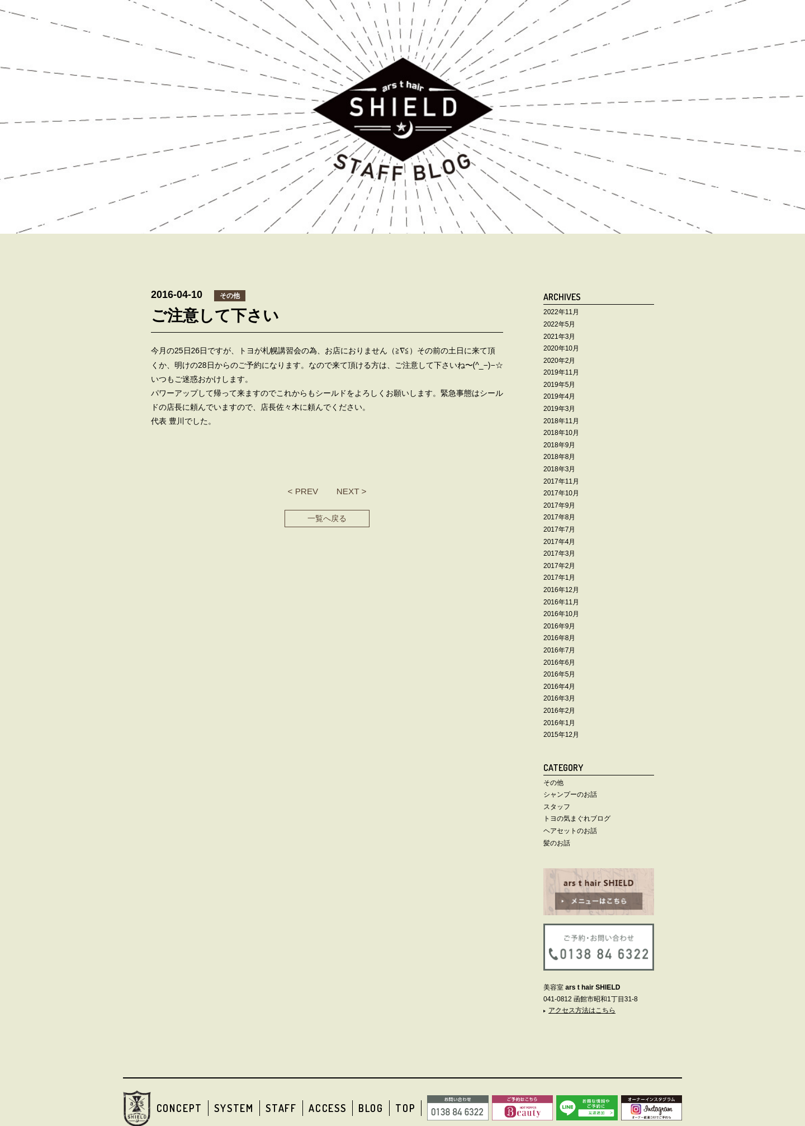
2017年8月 (559, 517)
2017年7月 (559, 529)
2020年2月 (559, 360)
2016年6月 (559, 662)
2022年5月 (559, 324)
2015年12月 (561, 734)
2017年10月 (561, 493)
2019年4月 (559, 396)
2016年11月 (561, 602)
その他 (553, 782)
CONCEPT (180, 1108)
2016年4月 (559, 686)
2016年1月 (559, 723)
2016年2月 (559, 710)
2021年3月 (559, 336)
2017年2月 (559, 565)
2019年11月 (561, 372)
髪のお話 (556, 843)
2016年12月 (561, 589)
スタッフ (556, 806)
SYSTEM (234, 1108)
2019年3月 (559, 408)
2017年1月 (559, 577)
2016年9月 (559, 626)
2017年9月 (559, 505)
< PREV (302, 491)
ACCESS (328, 1108)
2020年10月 (561, 348)
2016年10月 (561, 614)
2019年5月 (559, 384)
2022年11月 (561, 312)
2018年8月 (559, 456)
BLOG (370, 1108)
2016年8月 (559, 638)
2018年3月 (559, 469)
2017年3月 (559, 553)
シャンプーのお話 (570, 794)
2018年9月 (559, 445)
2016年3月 (559, 698)
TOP (405, 1108)
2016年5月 (559, 674)
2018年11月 (561, 421)
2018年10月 (561, 432)
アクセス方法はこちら (581, 1010)
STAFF (281, 1108)
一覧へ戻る (327, 518)
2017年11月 (561, 481)
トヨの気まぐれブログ (576, 818)
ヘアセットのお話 (570, 830)
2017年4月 (559, 541)
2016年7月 (559, 650)
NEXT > (352, 491)
